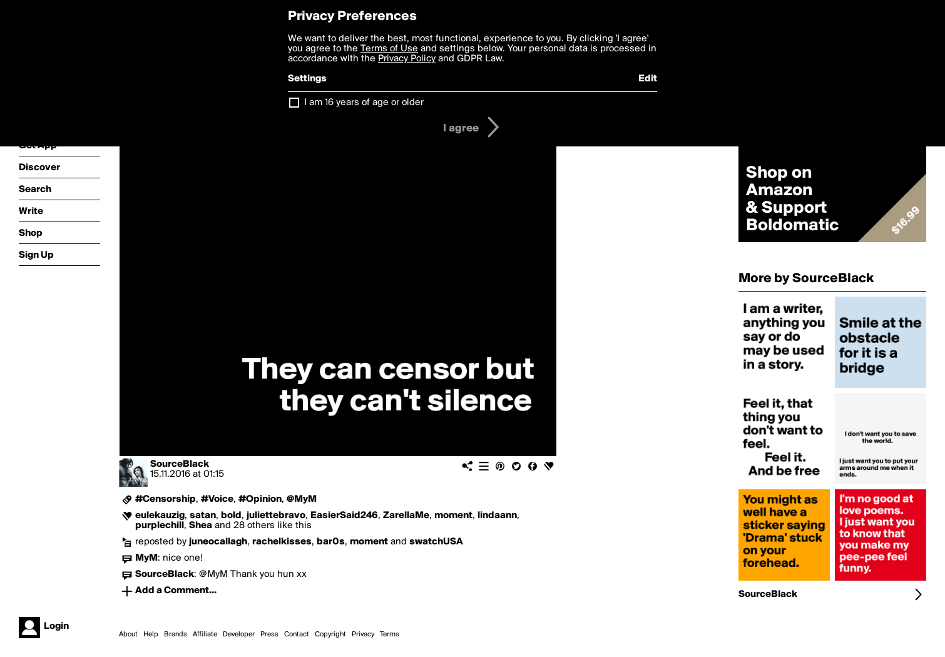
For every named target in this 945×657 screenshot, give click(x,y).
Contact (296, 634)
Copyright (330, 634)
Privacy (363, 634)
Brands (175, 634)
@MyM (302, 499)
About (128, 634)
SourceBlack (179, 464)
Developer (239, 634)
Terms (389, 634)
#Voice (217, 499)
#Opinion (260, 499)
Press (269, 634)
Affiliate (205, 634)
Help (150, 634)
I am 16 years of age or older (364, 103)
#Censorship (165, 499)
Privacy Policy (407, 59)
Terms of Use (389, 49)
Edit (647, 79)
